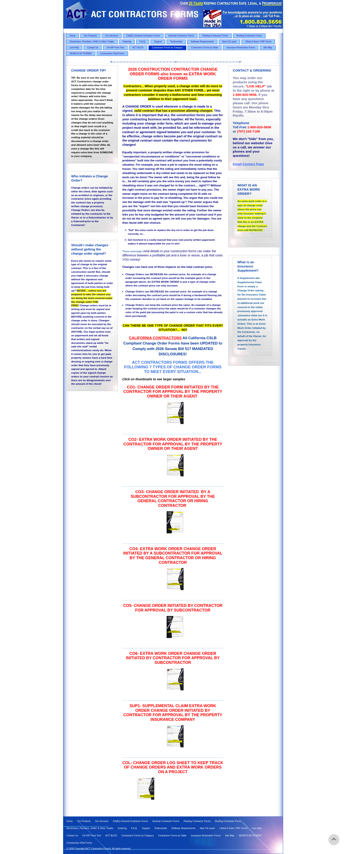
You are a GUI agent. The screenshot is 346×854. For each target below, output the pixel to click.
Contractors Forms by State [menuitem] (204, 47)
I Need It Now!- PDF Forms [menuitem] (258, 41)
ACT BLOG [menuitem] (137, 47)
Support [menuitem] (158, 41)
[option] (173, 413)
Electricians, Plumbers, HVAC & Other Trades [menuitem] (92, 41)
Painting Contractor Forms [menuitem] (215, 35)
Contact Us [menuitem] (92, 47)
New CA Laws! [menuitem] (229, 41)
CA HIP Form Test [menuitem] (115, 47)
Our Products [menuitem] (90, 35)
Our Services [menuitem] (111, 35)
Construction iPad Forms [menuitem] (112, 53)
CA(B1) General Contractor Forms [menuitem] (143, 35)
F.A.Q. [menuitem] (143, 41)
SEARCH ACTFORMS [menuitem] (81, 53)
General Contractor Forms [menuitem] (181, 35)
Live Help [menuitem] (74, 47)
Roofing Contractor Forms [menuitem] (249, 35)
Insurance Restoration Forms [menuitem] (240, 47)
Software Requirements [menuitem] (202, 41)
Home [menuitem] (73, 35)
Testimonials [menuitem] (176, 41)
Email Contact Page (248, 164)
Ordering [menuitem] (127, 41)
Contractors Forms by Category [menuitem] (167, 47)
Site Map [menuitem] (267, 47)
